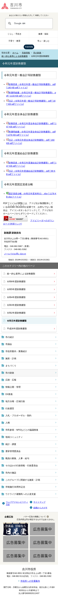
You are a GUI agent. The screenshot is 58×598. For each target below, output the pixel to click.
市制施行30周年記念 (15, 487)
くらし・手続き (14, 34)
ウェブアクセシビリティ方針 (17, 503)
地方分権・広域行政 (15, 401)
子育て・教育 (14, 41)
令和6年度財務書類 (16, 281)
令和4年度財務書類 (16, 297)
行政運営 (9, 408)
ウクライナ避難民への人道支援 (20, 494)
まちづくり (10, 365)
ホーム (15, 53)
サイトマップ (39, 502)
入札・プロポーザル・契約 (18, 415)
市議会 (8, 344)
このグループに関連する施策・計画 (22, 480)
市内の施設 (10, 472)
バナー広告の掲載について (35, 517)
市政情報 (29, 47)
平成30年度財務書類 (17, 328)
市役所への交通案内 (30, 581)
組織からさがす (40, 508)
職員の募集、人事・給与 (17, 458)
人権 (7, 422)
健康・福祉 (43, 34)
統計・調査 (10, 444)
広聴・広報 (10, 380)
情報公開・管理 (13, 387)
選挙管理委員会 (13, 451)
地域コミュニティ (14, 437)
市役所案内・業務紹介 (16, 351)
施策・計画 (10, 358)
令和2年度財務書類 (16, 313)
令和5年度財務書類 (16, 289)
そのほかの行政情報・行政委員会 (21, 465)
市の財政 (37, 53)
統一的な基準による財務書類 (15, 56)
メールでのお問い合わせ (15, 254)
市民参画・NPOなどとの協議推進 (21, 430)
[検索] (32, 23)
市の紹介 (9, 337)
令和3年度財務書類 (16, 305)
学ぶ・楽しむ (43, 41)
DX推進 (9, 394)
